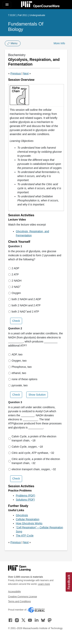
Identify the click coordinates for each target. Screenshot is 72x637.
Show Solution (37, 394)
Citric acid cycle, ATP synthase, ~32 (31, 452)
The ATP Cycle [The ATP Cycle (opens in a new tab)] (25, 535)
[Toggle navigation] (7, 5)
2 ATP (13, 274)
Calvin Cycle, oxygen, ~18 (25, 446)
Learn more (44, 584)
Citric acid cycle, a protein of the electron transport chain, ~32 (34, 461)
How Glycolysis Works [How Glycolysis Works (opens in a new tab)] (29, 523)
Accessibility (14, 591)
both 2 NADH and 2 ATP (24, 305)
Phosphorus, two (20, 366)
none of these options (22, 379)
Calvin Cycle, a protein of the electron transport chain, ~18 (32, 438)
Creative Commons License (22, 596)
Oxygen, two (17, 360)
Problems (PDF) (25, 495)
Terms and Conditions (19, 601)
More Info (59, 43)
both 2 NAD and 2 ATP (23, 311)
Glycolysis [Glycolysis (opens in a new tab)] (22, 515)
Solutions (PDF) (25, 499)
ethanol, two (17, 373)
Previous (15, 73)
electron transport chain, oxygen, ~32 (32, 469)
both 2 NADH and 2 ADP (24, 299)
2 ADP (13, 268)
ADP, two (15, 354)
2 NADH (15, 280)
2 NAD (14, 286)
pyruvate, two (18, 385)
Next (26, 73)
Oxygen (14, 293)
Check (16, 320)
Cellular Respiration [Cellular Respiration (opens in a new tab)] (27, 519)
